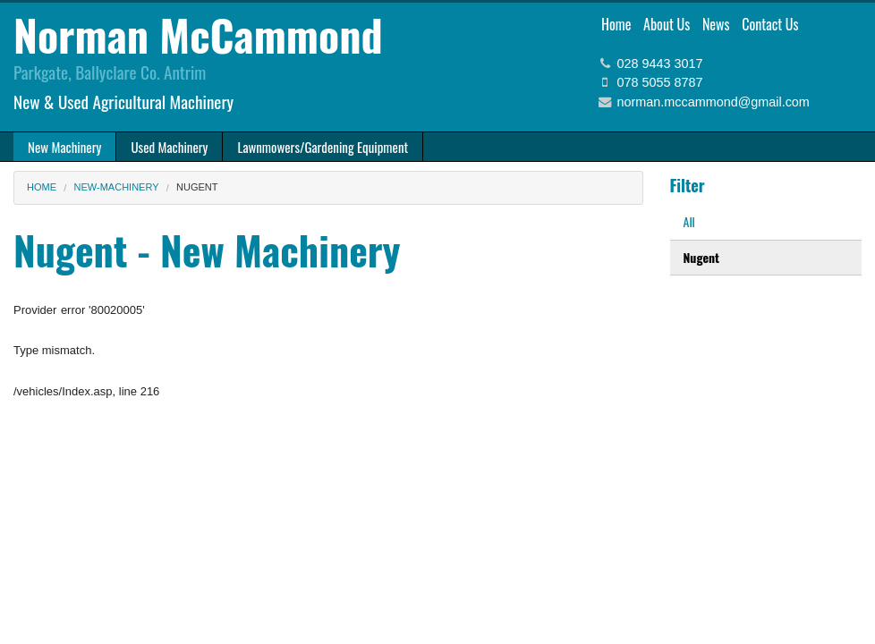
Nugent (702, 257)
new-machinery (116, 187)
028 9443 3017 (660, 63)
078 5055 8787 (660, 82)
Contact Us (770, 24)
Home (616, 24)
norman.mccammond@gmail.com (713, 102)
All (689, 221)
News (716, 24)
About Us (666, 24)
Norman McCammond (198, 34)
